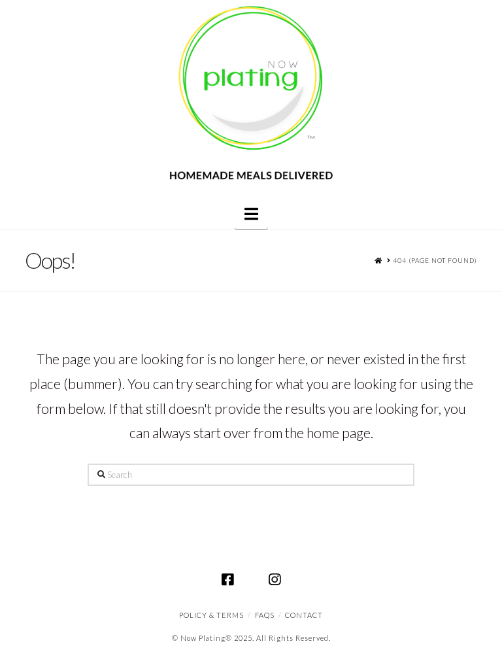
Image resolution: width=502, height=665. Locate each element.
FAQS (265, 615)
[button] (251, 214)
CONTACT (304, 615)
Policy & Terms (211, 615)
